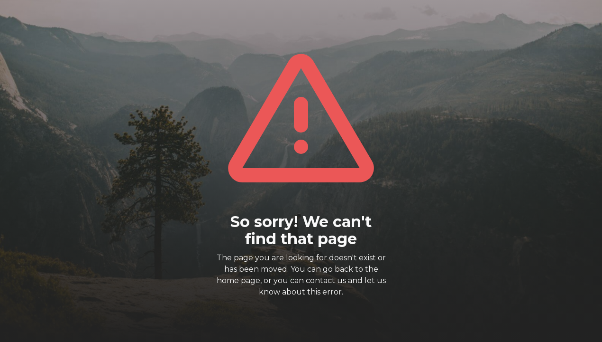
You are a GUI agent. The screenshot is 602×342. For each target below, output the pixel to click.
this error (324, 291)
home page (238, 280)
